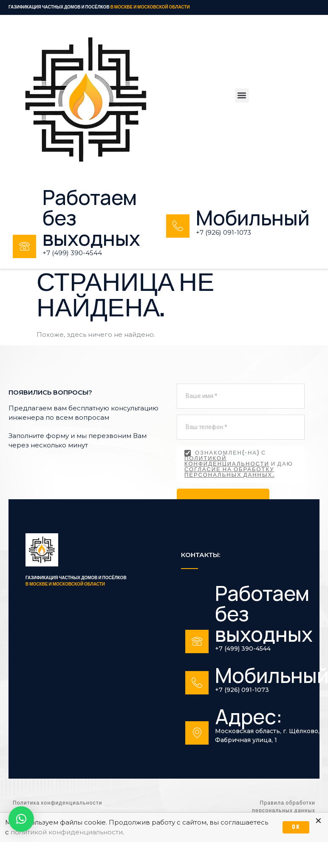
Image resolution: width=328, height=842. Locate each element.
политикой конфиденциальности (226, 461)
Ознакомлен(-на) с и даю (238, 464)
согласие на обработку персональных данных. (229, 472)
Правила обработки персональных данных (283, 807)
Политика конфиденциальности (57, 803)
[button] (242, 95)
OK (296, 827)
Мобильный (253, 217)
